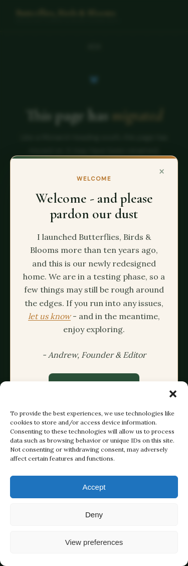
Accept (94, 487)
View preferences (94, 542)
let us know (49, 316)
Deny (94, 514)
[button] (173, 394)
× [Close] (161, 171)
